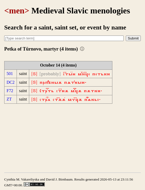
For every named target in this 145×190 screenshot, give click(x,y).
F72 (10, 90)
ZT (9, 99)
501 (10, 73)
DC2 (10, 82)
